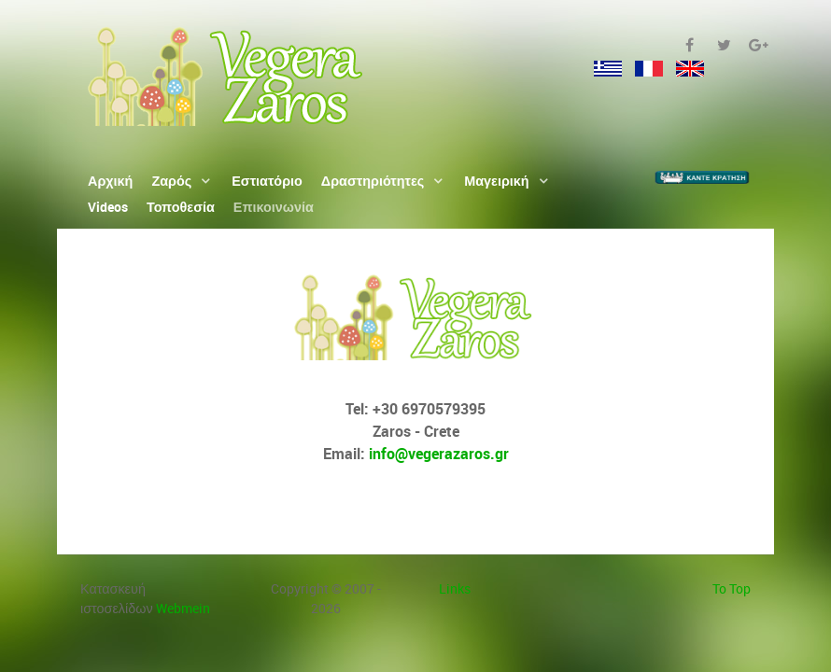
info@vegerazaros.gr (439, 453)
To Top (731, 588)
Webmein (183, 608)
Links (455, 588)
